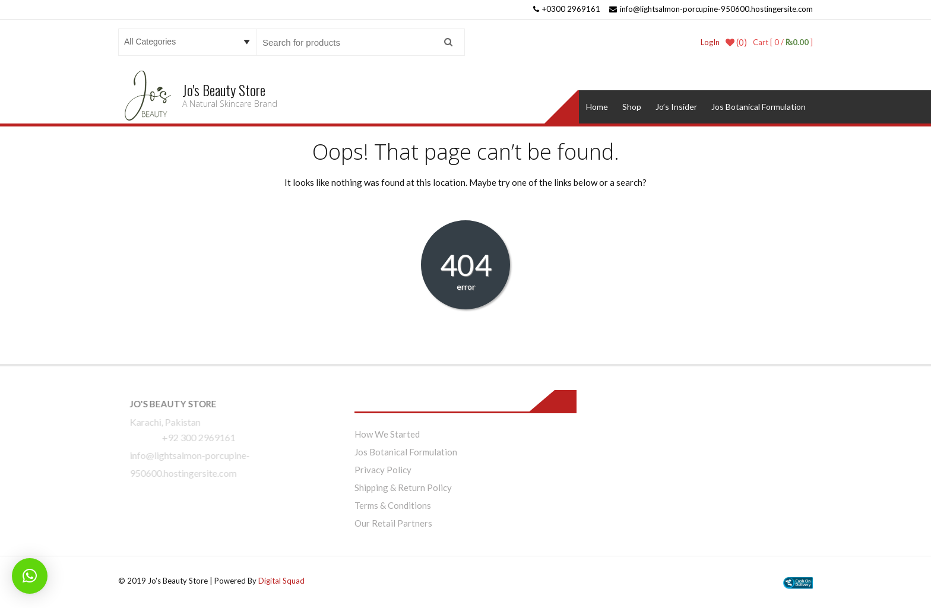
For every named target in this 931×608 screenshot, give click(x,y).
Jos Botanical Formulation (758, 107)
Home (597, 107)
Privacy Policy (382, 469)
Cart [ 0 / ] (783, 42)
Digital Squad (281, 580)
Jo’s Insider (676, 107)
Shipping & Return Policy (403, 487)
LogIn (710, 42)
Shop (631, 107)
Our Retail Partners (393, 523)
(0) (736, 42)
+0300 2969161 (566, 9)
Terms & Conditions (392, 505)
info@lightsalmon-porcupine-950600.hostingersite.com (711, 9)
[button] (30, 576)
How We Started (387, 434)
